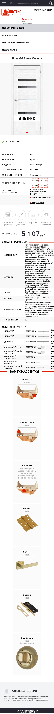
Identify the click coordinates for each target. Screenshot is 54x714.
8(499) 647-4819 (43, 10)
